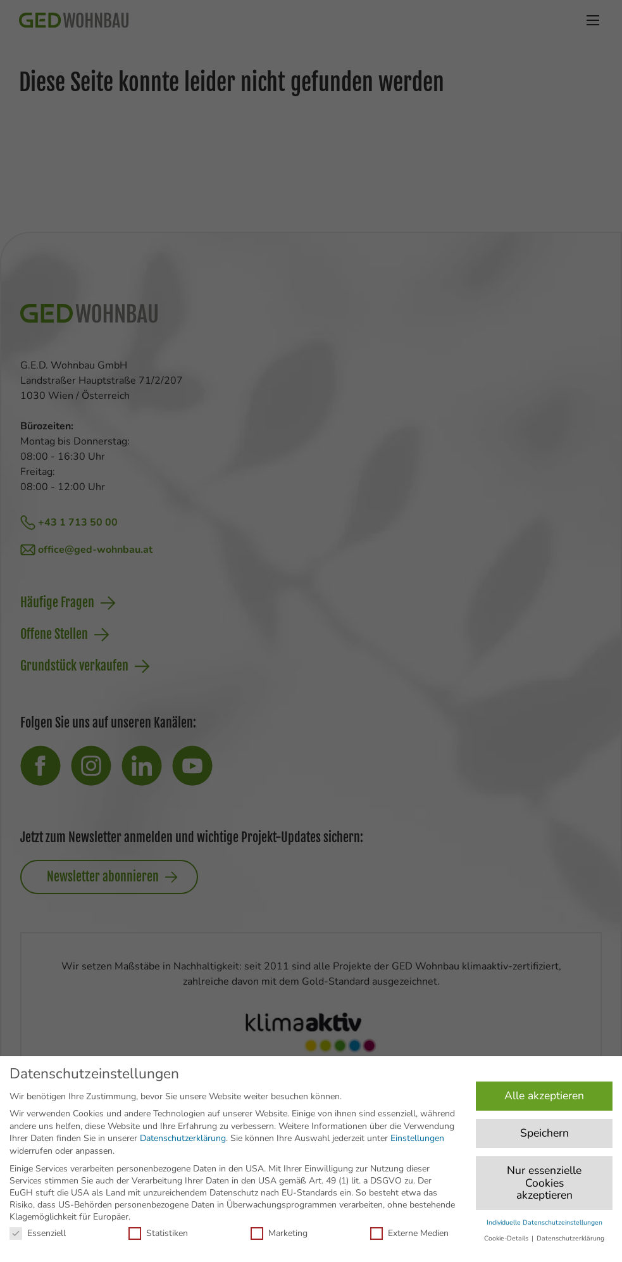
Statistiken (158, 1233)
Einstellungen (417, 1138)
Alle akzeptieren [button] (544, 1095)
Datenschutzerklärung (183, 1138)
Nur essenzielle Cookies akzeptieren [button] (544, 1182)
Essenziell (37, 1233)
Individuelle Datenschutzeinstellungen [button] (544, 1222)
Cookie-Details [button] (507, 1238)
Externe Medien (409, 1233)
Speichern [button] (544, 1132)
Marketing (279, 1233)
